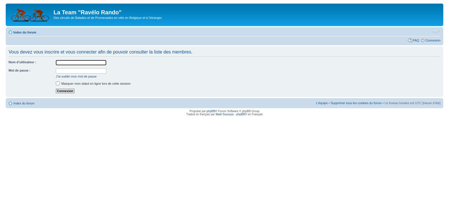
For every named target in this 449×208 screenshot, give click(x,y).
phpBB (210, 111)
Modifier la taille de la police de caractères (436, 31)
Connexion (432, 40)
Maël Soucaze (225, 114)
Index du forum (24, 32)
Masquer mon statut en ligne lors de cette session (93, 83)
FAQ (416, 40)
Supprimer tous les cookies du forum (356, 103)
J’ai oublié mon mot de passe (76, 76)
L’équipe (322, 103)
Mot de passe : (19, 70)
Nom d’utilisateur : (22, 62)
